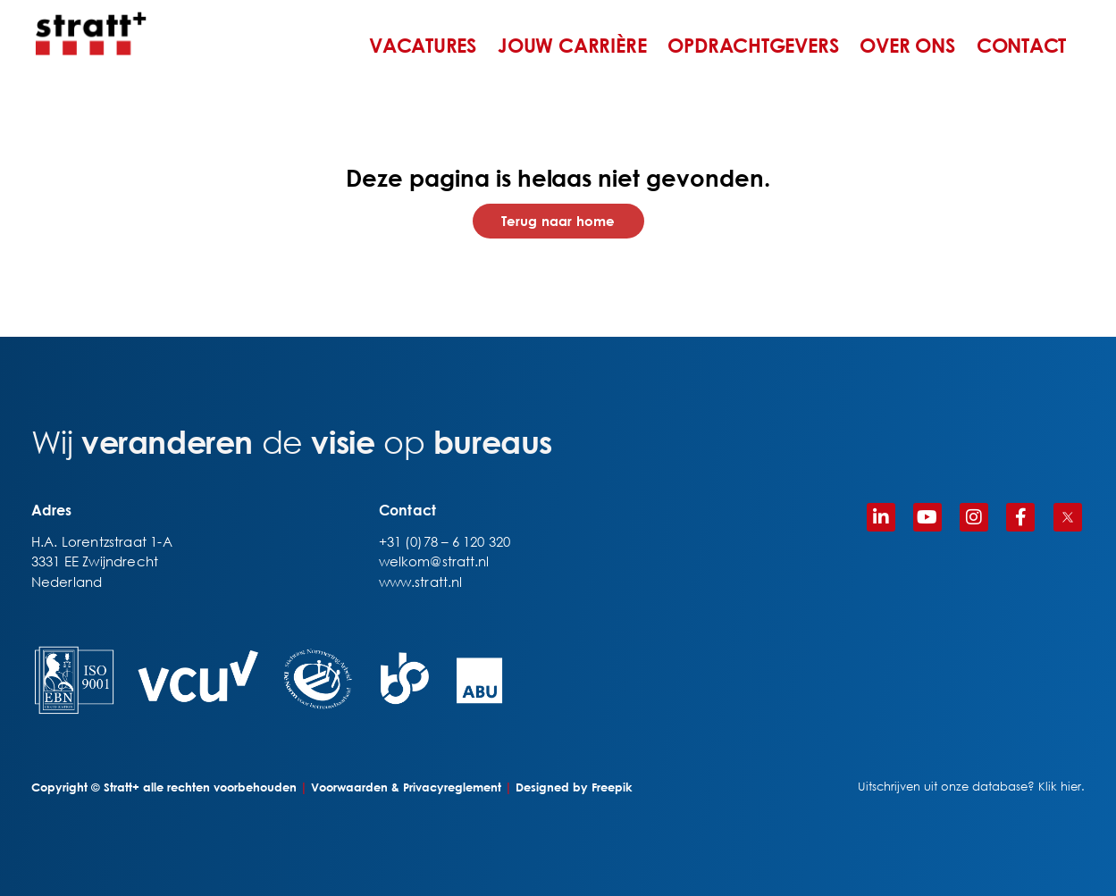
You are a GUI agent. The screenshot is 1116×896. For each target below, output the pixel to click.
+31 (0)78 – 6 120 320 (444, 541)
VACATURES (422, 45)
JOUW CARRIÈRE (572, 45)
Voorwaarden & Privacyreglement (406, 787)
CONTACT (1022, 45)
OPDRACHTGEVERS (752, 45)
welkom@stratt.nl (434, 561)
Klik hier (1059, 786)
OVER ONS (907, 45)
